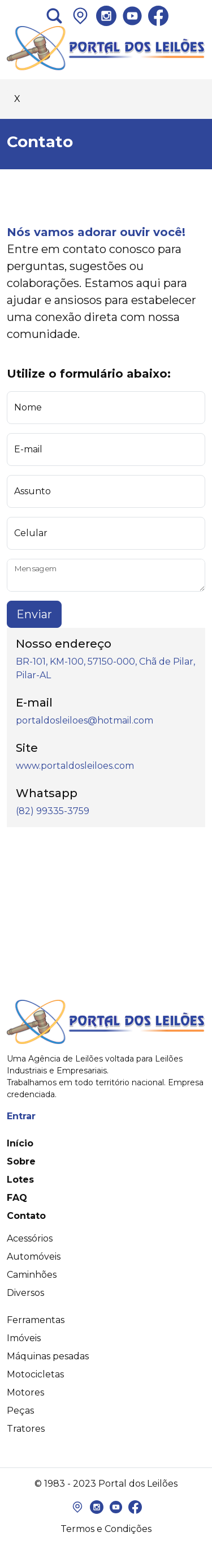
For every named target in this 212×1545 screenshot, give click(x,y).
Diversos (25, 1292)
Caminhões (32, 1274)
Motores (25, 1392)
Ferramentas (35, 1320)
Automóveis (33, 1256)
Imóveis (24, 1338)
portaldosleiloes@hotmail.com (84, 720)
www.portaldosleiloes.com (75, 765)
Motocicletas (35, 1374)
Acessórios (30, 1238)
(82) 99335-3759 (52, 811)
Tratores (26, 1428)
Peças (20, 1410)
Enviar (34, 614)
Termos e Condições (106, 1528)
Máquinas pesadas (48, 1356)
